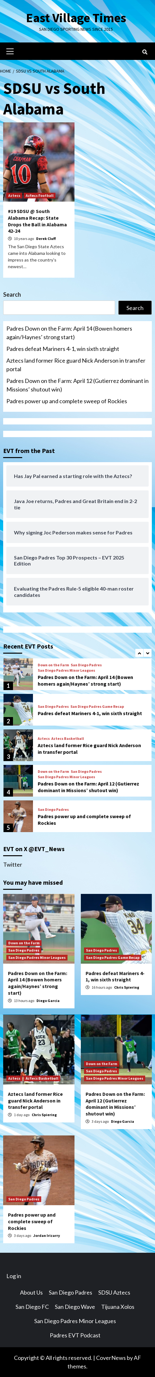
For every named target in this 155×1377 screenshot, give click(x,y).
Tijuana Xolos (117, 1306)
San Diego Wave (75, 1306)
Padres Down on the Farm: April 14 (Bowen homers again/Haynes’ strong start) (69, 332)
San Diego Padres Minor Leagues (66, 670)
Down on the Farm (53, 665)
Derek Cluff (46, 238)
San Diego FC (32, 1306)
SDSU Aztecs (114, 1292)
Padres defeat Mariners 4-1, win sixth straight (62, 348)
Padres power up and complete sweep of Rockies (66, 401)
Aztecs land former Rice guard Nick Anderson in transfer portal (75, 364)
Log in (13, 1275)
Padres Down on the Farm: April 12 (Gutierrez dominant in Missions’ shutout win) (77, 385)
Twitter (12, 864)
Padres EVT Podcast (75, 1335)
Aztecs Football (40, 195)
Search (12, 294)
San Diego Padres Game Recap (97, 706)
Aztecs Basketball (67, 738)
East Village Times (76, 18)
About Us (31, 1292)
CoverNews (111, 1357)
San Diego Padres (86, 665)
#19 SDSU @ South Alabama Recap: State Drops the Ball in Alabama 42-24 (37, 221)
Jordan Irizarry (46, 1235)
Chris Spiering (126, 987)
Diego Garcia (48, 1000)
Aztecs (14, 195)
